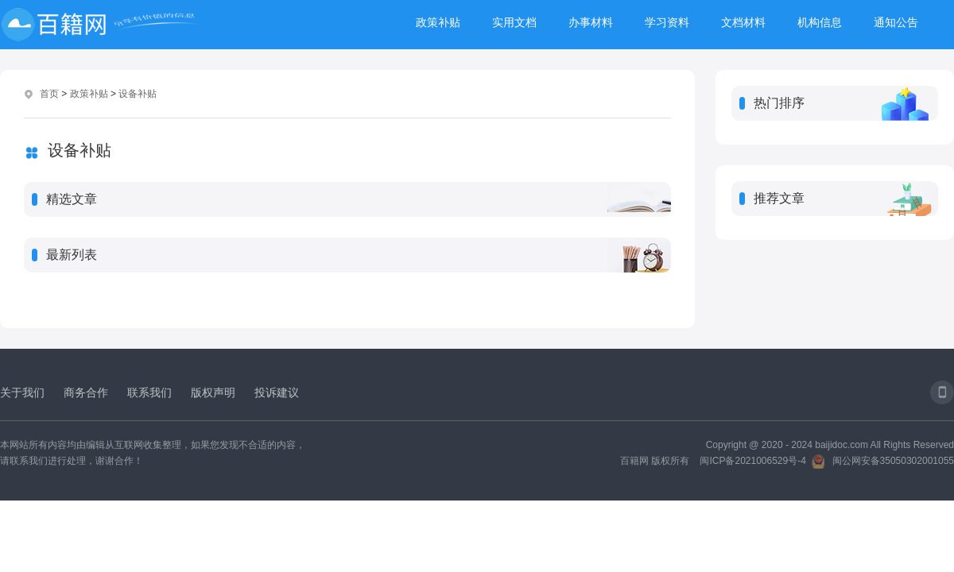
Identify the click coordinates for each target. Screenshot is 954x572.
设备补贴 (137, 93)
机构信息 (819, 22)
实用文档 (514, 22)
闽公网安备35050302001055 (893, 460)
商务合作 (86, 392)
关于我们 (22, 392)
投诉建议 (276, 392)
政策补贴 (438, 22)
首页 (49, 93)
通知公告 (896, 22)
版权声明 (213, 392)
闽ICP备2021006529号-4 (752, 460)
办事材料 (590, 22)
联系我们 (149, 392)
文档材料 (743, 22)
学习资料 (667, 22)
